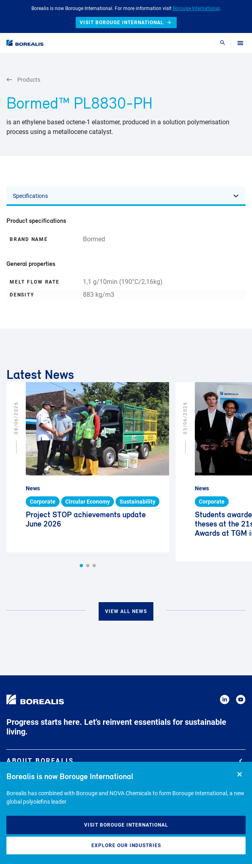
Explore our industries (126, 845)
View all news (126, 611)
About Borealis (124, 761)
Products (23, 80)
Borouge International (196, 8)
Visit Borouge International (126, 825)
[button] (81, 565)
